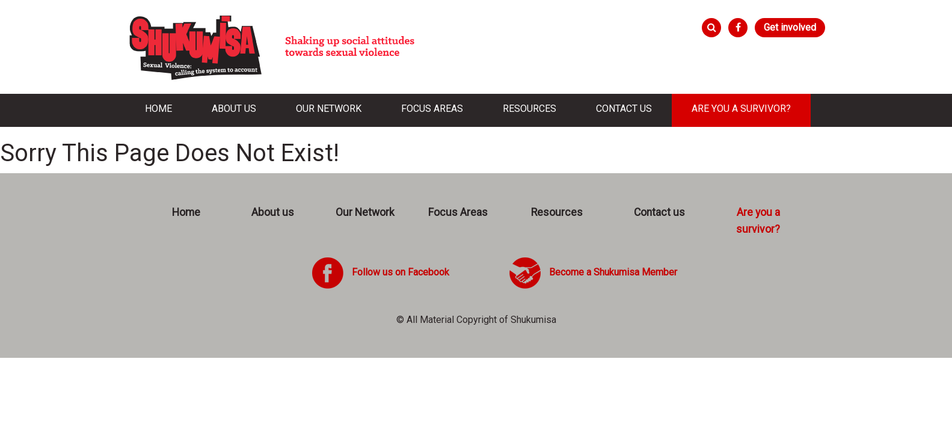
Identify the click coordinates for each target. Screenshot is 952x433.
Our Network (328, 108)
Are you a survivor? (741, 108)
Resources (529, 108)
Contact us (624, 108)
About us (234, 108)
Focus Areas (432, 108)
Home (158, 108)
